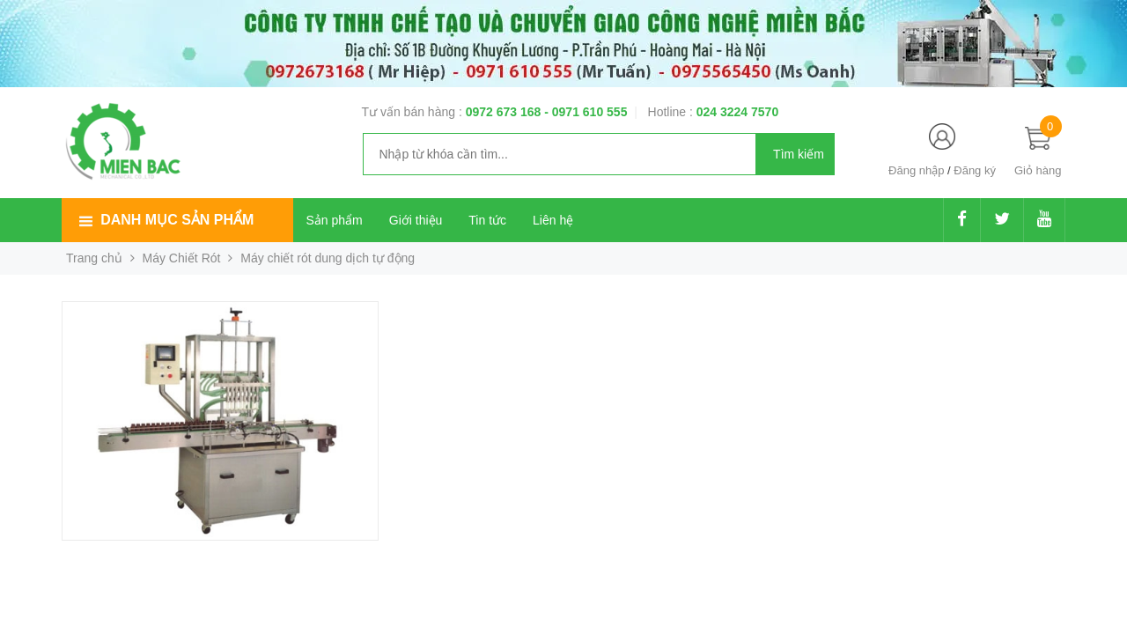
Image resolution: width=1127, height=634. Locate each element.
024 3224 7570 (737, 112)
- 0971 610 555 (585, 112)
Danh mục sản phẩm (177, 219)
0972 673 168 (505, 112)
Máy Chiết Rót (182, 258)
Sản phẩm (334, 220)
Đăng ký (975, 170)
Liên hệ (553, 220)
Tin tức (487, 220)
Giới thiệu (416, 220)
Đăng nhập (916, 170)
